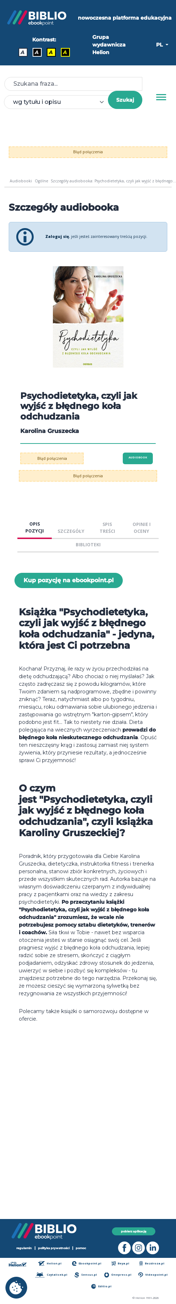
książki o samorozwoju (89, 1011)
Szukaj (125, 100)
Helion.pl (50, 1263)
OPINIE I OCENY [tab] (142, 527)
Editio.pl (101, 1286)
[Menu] (161, 97)
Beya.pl (120, 1263)
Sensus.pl (85, 1274)
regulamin (24, 1248)
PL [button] (160, 44)
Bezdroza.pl (151, 1263)
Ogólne (41, 180)
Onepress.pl (117, 1274)
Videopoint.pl (152, 1274)
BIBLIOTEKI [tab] (88, 545)
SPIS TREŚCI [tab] (107, 527)
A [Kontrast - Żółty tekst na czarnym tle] (65, 52)
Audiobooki (21, 180)
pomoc (81, 1248)
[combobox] (60, 102)
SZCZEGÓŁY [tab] (71, 531)
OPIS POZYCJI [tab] (34, 527)
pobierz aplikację (133, 1231)
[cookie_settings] (16, 1288)
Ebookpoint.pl (87, 1263)
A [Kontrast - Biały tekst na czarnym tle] (37, 52)
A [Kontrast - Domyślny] (23, 52)
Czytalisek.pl (51, 1274)
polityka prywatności (54, 1248)
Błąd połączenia (88, 151)
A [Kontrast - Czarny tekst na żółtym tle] (51, 52)
